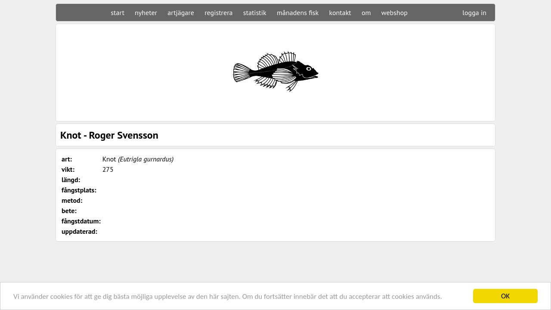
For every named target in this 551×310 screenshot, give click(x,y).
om (366, 12)
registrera (218, 12)
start (117, 12)
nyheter (146, 12)
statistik (254, 12)
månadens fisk (298, 12)
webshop (394, 12)
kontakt (340, 12)
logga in (474, 12)
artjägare (180, 12)
